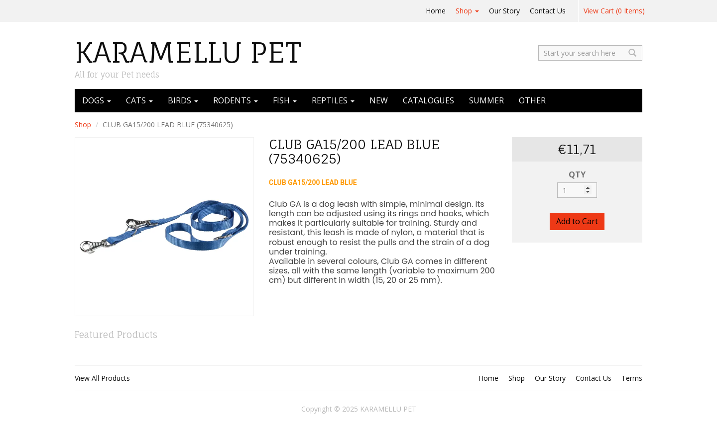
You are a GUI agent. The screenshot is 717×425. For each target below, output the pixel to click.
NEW (378, 100)
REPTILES (333, 100)
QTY (577, 174)
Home (436, 10)
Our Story (504, 10)
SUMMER (486, 100)
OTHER (532, 100)
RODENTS (235, 100)
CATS (139, 100)
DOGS (96, 100)
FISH (285, 100)
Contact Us (548, 10)
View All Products (102, 378)
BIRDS (183, 100)
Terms (631, 378)
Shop (467, 10)
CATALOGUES (428, 100)
